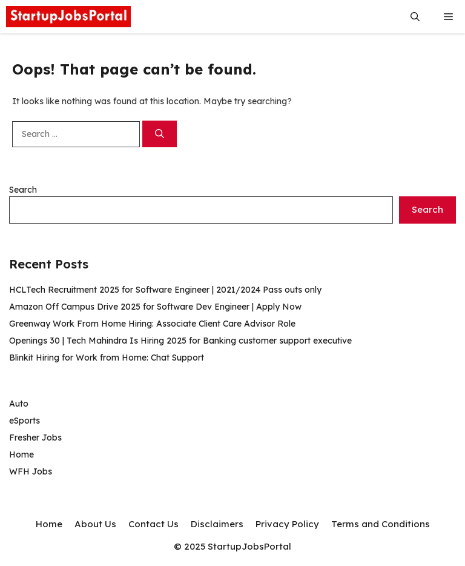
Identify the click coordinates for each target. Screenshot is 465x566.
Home (21, 454)
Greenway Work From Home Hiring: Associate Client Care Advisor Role (152, 323)
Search (23, 189)
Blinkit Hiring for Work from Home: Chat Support (106, 357)
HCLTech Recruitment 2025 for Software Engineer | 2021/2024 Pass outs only (165, 289)
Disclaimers (217, 524)
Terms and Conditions (380, 524)
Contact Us (153, 524)
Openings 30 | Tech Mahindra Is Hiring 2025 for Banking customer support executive (180, 340)
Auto (18, 403)
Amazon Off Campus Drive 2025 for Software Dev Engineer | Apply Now (155, 306)
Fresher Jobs (35, 437)
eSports (24, 420)
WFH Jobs (30, 471)
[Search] (159, 134)
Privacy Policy (287, 524)
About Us (95, 524)
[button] (415, 16)
